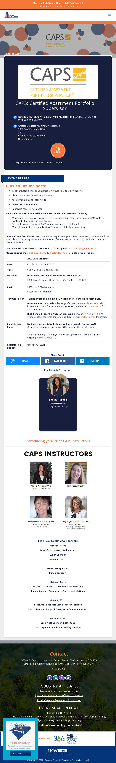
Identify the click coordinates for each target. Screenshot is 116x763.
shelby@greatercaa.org (85, 248)
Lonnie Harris (95, 306)
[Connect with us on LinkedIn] (55, 678)
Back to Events (12, 53)
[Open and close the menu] (66, 15)
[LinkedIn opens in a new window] (93, 361)
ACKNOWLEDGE (20, 753)
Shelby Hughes (58, 252)
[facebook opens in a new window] (58, 361)
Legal (86, 760)
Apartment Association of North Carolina (59, 695)
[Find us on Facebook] (49, 678)
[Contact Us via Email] (68, 678)
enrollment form (36, 252)
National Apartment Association (59, 691)
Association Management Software (58, 752)
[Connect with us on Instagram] (62, 678)
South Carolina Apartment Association (59, 700)
